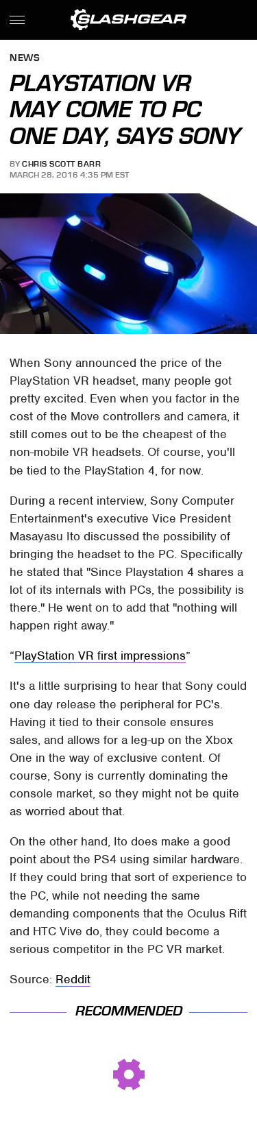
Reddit (73, 979)
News (25, 58)
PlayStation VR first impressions (100, 655)
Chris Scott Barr (61, 164)
